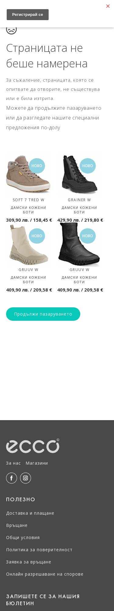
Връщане (17, 525)
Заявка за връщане (28, 562)
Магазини (37, 463)
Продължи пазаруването (43, 314)
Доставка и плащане (30, 513)
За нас (13, 463)
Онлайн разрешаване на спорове (45, 574)
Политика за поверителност (39, 549)
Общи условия (23, 537)
